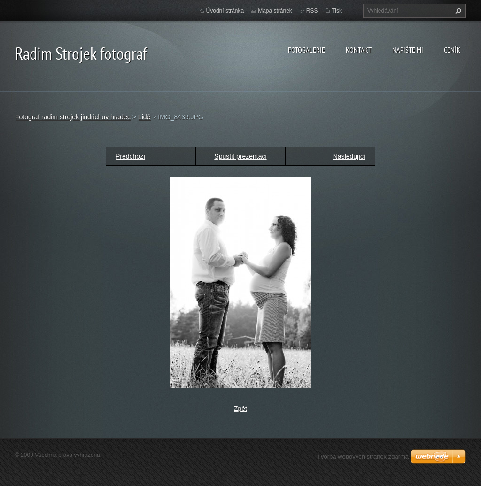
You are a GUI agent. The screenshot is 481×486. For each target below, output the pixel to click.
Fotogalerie (306, 49)
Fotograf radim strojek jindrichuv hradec (73, 117)
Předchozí (130, 156)
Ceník (452, 49)
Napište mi (407, 49)
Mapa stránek (275, 11)
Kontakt (359, 49)
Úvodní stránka (225, 11)
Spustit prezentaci (240, 156)
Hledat (457, 11)
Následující (349, 156)
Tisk (337, 11)
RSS (312, 11)
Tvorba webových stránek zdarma (363, 456)
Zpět (240, 408)
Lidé (144, 117)
